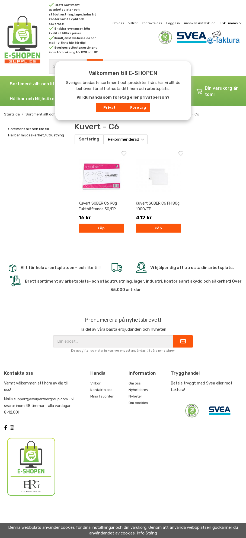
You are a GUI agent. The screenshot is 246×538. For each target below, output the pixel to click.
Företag (138, 107)
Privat (109, 107)
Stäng (151, 533)
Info (141, 533)
